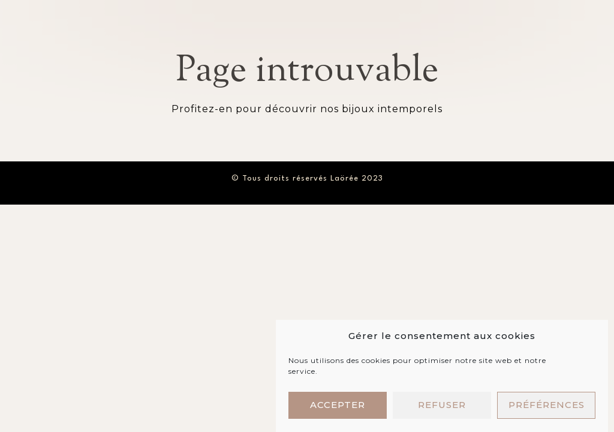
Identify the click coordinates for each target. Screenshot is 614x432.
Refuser (442, 407)
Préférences (546, 407)
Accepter (337, 407)
